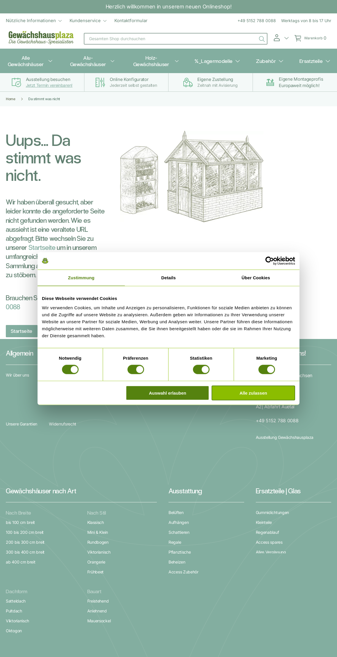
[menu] (77, 20)
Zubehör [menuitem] (262, 56)
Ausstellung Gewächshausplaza (285, 418)
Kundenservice (85, 20)
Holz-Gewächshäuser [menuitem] (163, 56)
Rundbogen (98, 486)
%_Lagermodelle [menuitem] (220, 56)
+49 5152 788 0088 (256, 20)
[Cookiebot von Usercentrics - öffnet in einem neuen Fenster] (269, 261)
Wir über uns (17, 365)
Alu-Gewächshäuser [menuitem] (103, 56)
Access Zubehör (183, 515)
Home (10, 89)
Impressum (195, 626)
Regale (174, 486)
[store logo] (41, 38)
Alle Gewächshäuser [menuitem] (44, 56)
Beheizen (176, 506)
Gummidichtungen (272, 456)
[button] (281, 38)
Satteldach (16, 538)
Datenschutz (169, 626)
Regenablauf (267, 476)
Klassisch (95, 466)
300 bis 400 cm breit (25, 496)
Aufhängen (178, 466)
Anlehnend (97, 547)
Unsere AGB (142, 626)
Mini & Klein (97, 476)
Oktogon (14, 567)
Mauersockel (99, 557)
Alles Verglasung (271, 496)
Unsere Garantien (21, 377)
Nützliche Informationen (31, 20)
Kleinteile (264, 466)
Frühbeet (95, 515)
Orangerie (96, 506)
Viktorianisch (99, 496)
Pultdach (14, 547)
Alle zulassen (253, 392)
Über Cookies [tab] (256, 277)
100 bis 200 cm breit (25, 476)
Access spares (269, 486)
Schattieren (178, 476)
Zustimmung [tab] (81, 277)
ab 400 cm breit (21, 506)
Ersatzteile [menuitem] (297, 56)
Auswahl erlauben (167, 392)
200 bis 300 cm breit (25, 486)
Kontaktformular (131, 20)
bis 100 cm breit (20, 466)
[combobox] (175, 39)
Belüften (176, 456)
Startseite (42, 237)
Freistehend (98, 538)
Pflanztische (179, 496)
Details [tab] (168, 277)
